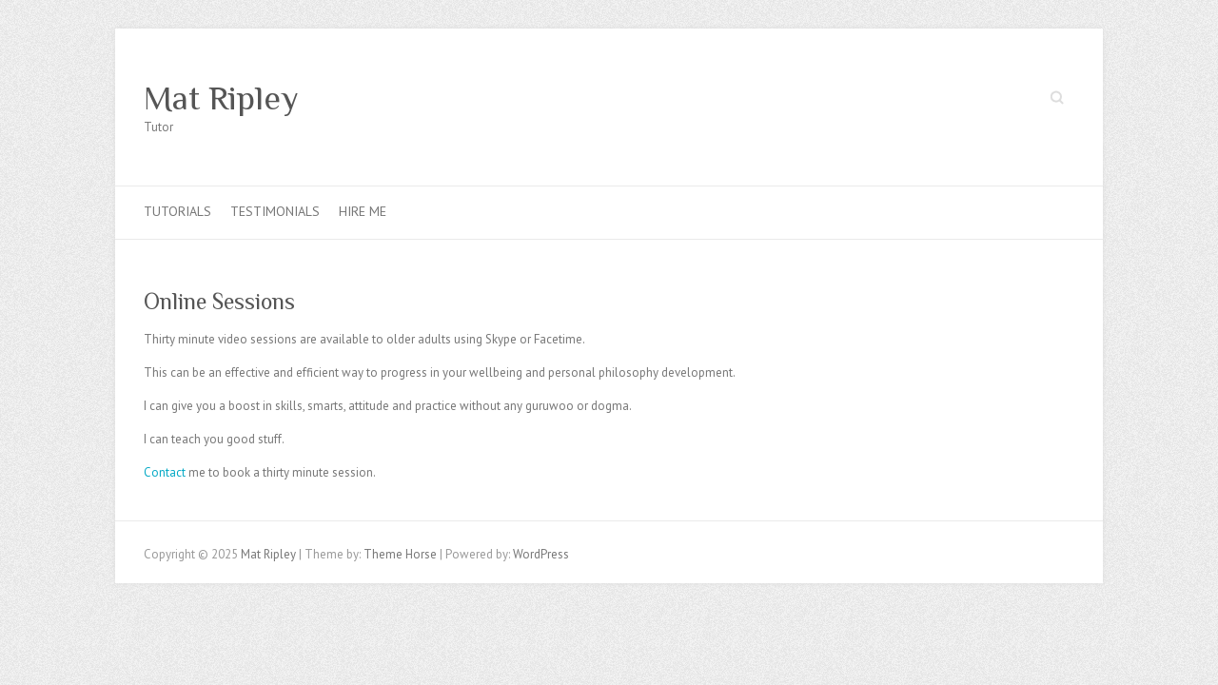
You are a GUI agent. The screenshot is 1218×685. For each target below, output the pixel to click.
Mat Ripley (221, 98)
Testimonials (275, 211)
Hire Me (362, 211)
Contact (165, 472)
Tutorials (177, 211)
